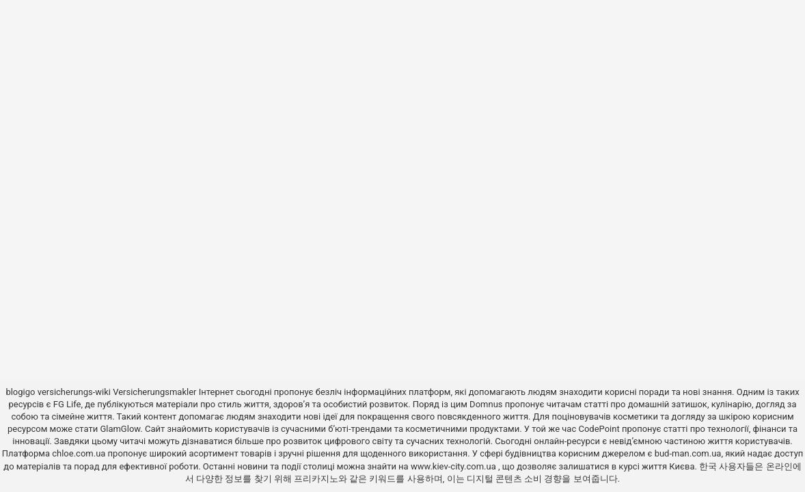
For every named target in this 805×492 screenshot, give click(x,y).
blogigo (20, 392)
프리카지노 (316, 479)
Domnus (485, 404)
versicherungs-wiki (74, 392)
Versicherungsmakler (154, 392)
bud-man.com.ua (688, 453)
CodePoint (598, 429)
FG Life (67, 404)
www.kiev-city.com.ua (454, 466)
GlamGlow (120, 429)
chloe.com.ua (78, 453)
